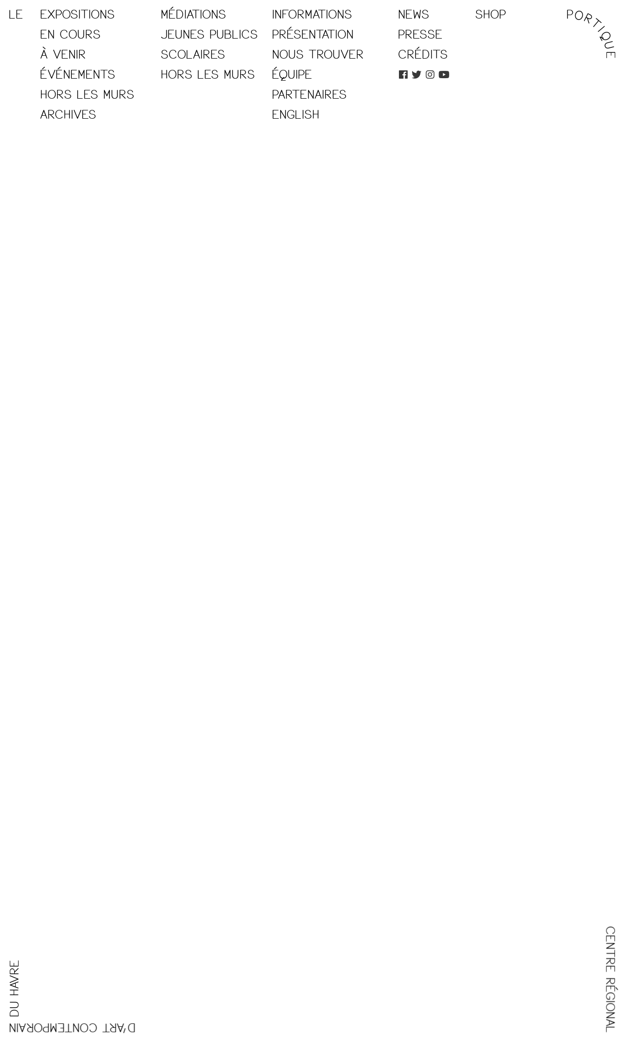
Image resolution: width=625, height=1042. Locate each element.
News (413, 14)
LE (16, 14)
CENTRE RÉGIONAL (610, 979)
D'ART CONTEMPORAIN (72, 1027)
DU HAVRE (14, 988)
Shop (490, 14)
